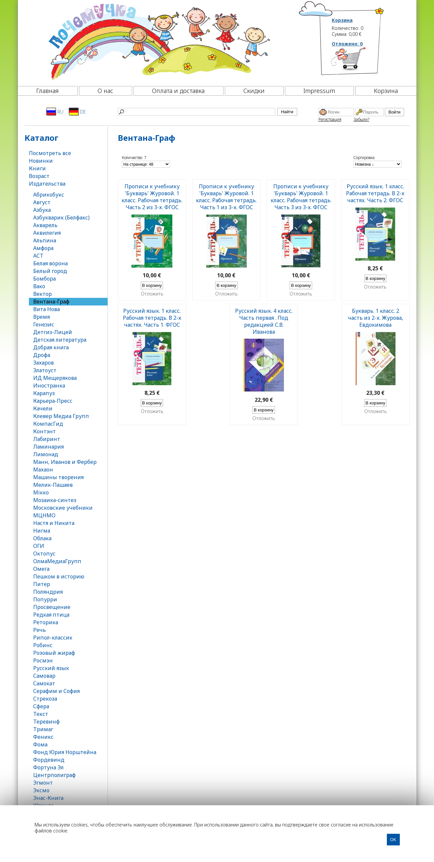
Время (41, 316)
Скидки (254, 91)
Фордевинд (48, 759)
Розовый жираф (54, 652)
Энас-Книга (48, 798)
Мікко (41, 492)
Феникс (43, 736)
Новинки (41, 160)
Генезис (43, 324)
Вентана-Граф (51, 301)
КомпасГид (48, 423)
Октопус (44, 553)
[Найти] (196, 112)
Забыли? (361, 119)
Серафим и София (56, 691)
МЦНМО (44, 515)
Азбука (42, 210)
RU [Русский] (54, 112)
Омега (41, 568)
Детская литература (59, 339)
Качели (42, 408)
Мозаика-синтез (54, 500)
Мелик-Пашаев (53, 484)
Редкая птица (51, 614)
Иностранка (49, 385)
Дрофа (41, 355)
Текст (40, 714)
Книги (37, 168)
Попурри (45, 599)
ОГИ (38, 546)
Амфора (43, 248)
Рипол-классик (52, 637)
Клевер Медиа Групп (61, 416)
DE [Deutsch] (77, 112)
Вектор (42, 294)
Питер (41, 584)
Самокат (44, 683)
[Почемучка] (158, 41)
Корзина (342, 20)
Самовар (44, 675)
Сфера (41, 706)
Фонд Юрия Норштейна (64, 752)
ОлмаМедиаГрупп (57, 561)
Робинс (42, 645)
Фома (40, 744)
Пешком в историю (58, 576)
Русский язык (51, 668)
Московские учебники (63, 507)
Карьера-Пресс (52, 400)
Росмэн (43, 660)
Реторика (45, 622)
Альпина (44, 240)
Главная (47, 91)
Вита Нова (46, 309)
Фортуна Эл (48, 767)
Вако (39, 286)
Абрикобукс (48, 194)
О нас (105, 91)
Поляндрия (48, 591)
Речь (39, 630)
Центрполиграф (54, 775)
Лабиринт (46, 439)
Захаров (43, 362)
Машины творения (58, 477)
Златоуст (44, 370)
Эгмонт (43, 782)
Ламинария (48, 446)
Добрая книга (51, 347)
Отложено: (347, 44)
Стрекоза (45, 698)
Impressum (319, 91)
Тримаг (43, 729)
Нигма (41, 530)
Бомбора (44, 278)
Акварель (45, 225)
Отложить (152, 294)
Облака (42, 538)
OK (393, 839)
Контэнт (44, 431)
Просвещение (51, 607)
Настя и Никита (53, 523)
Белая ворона (50, 263)
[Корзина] (358, 61)
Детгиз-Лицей (52, 332)
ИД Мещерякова (55, 378)
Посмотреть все (50, 153)
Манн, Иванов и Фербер (65, 462)
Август (41, 202)
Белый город (50, 271)
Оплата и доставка (178, 91)
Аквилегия (47, 232)
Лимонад (45, 454)
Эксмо (41, 790)
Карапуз (44, 393)
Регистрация (329, 119)
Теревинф (46, 721)
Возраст (39, 176)
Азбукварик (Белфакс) (61, 217)
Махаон (43, 469)
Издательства (47, 183)
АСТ (38, 255)
